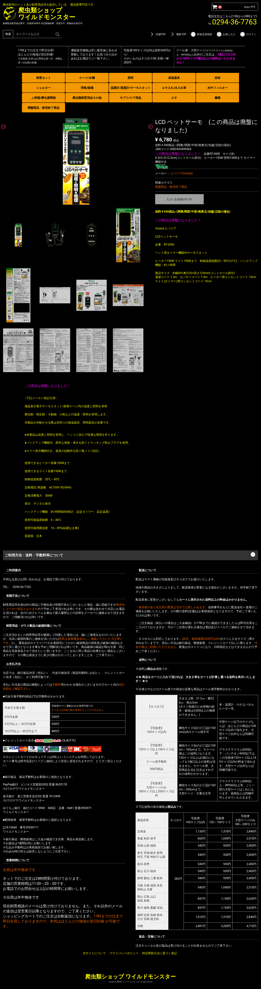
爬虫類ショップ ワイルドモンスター (130, 976)
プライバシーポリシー (123, 953)
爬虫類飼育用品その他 (87, 97)
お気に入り (225, 34)
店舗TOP (157, 34)
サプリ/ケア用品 (130, 97)
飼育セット (43, 78)
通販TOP (178, 34)
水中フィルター (217, 88)
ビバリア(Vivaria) (181, 173)
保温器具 (174, 78)
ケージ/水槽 (87, 78)
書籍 (217, 97)
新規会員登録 (201, 34)
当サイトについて (94, 953)
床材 (217, 78)
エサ (174, 97)
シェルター (43, 88)
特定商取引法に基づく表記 (159, 953)
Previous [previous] (2, 125)
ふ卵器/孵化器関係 (43, 97)
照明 (130, 78)
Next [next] (149, 125)
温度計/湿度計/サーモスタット (130, 88)
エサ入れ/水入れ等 (174, 88)
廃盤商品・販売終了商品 (43, 107)
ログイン (248, 34)
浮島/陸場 (87, 88)
